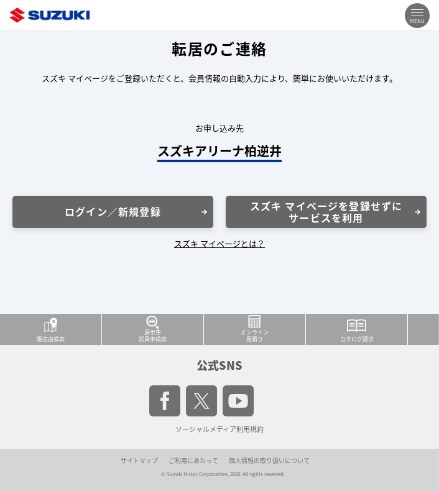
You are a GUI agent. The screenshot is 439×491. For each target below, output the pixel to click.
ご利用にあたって (193, 460)
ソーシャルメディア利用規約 (219, 429)
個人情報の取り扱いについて (269, 460)
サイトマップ (139, 460)
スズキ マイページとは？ (219, 243)
